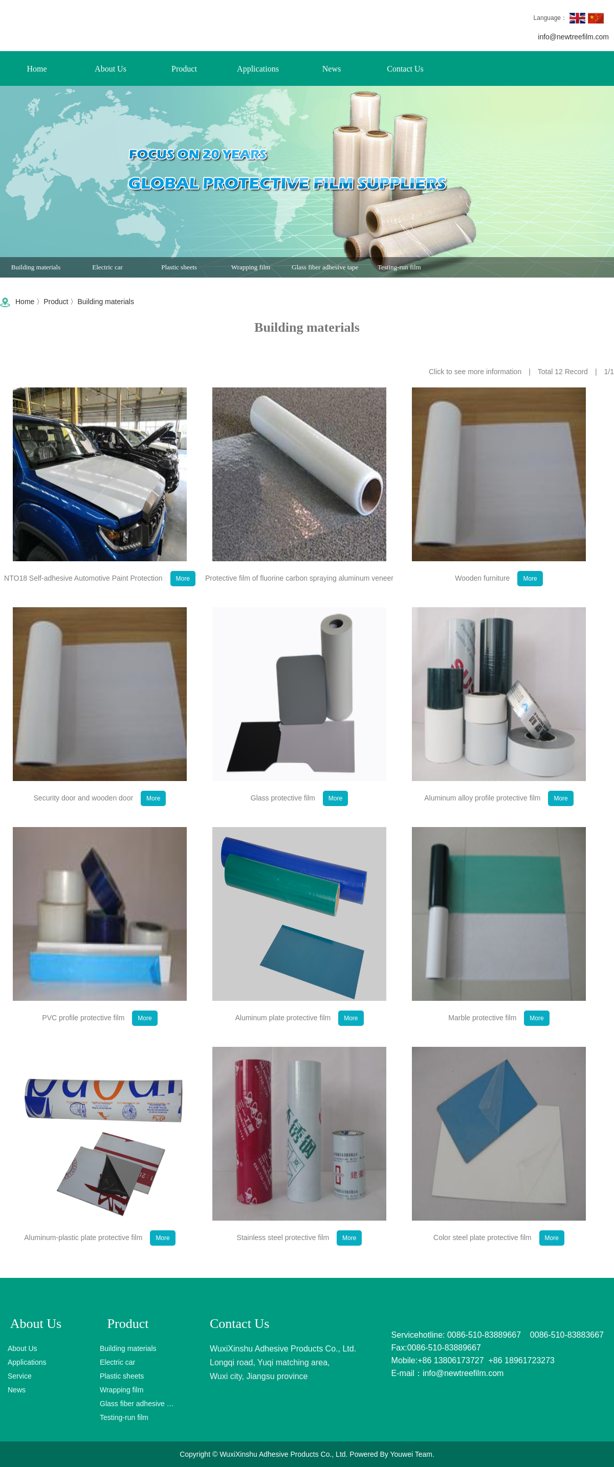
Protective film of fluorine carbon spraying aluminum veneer (299, 599)
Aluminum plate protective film (299, 1036)
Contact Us (405, 68)
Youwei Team (411, 1454)
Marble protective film (498, 1036)
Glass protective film (299, 816)
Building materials (35, 271)
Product (184, 68)
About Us (110, 68)
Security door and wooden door (100, 816)
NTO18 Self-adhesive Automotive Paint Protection (99, 597)
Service (20, 1376)
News (331, 68)
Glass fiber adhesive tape (325, 271)
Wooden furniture (498, 597)
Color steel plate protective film (498, 1256)
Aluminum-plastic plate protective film (99, 1256)
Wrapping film (250, 271)
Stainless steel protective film (299, 1256)
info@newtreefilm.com (573, 37)
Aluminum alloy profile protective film (499, 816)
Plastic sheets (179, 271)
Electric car (107, 271)
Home (37, 68)
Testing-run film (399, 271)
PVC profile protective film (99, 1036)
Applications (258, 68)
